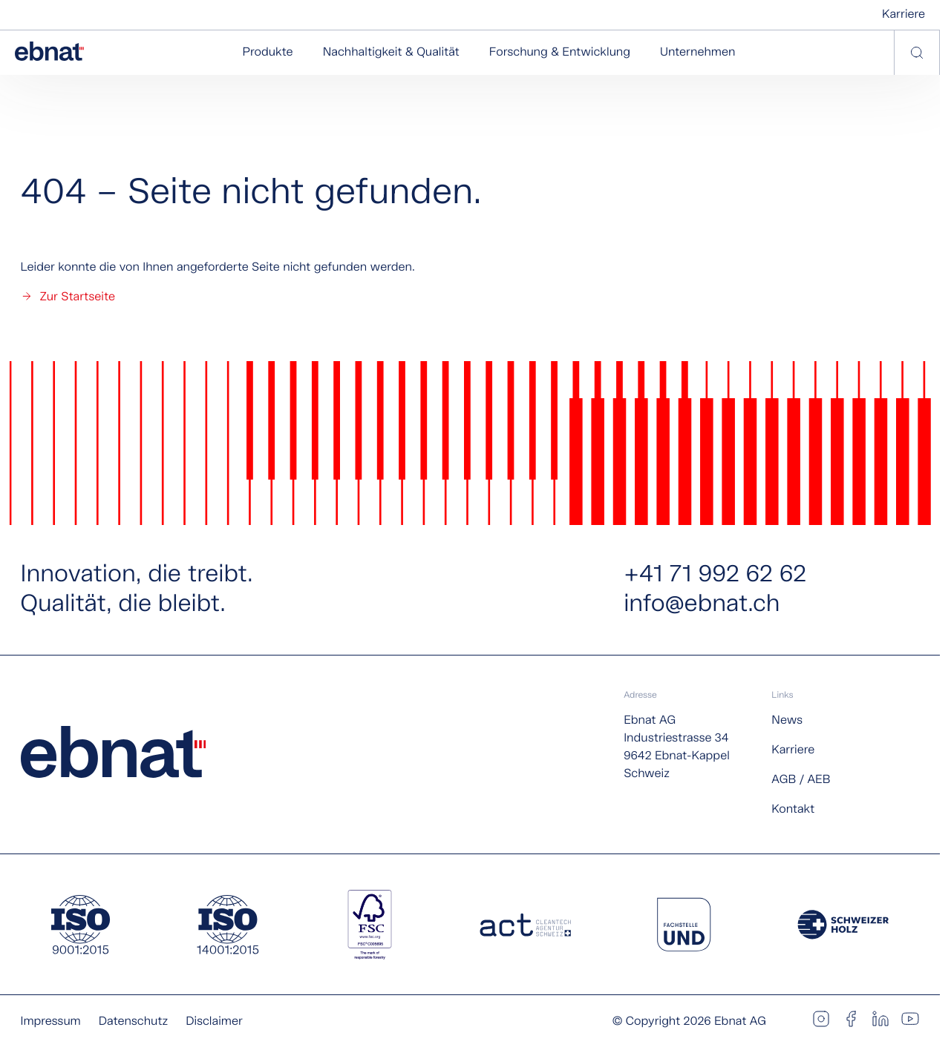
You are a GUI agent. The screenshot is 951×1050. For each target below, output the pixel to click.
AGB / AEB (800, 779)
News (787, 720)
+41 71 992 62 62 (715, 575)
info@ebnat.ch (702, 605)
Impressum (51, 1021)
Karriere (903, 14)
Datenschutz (133, 1021)
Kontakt (792, 809)
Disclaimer (214, 1021)
